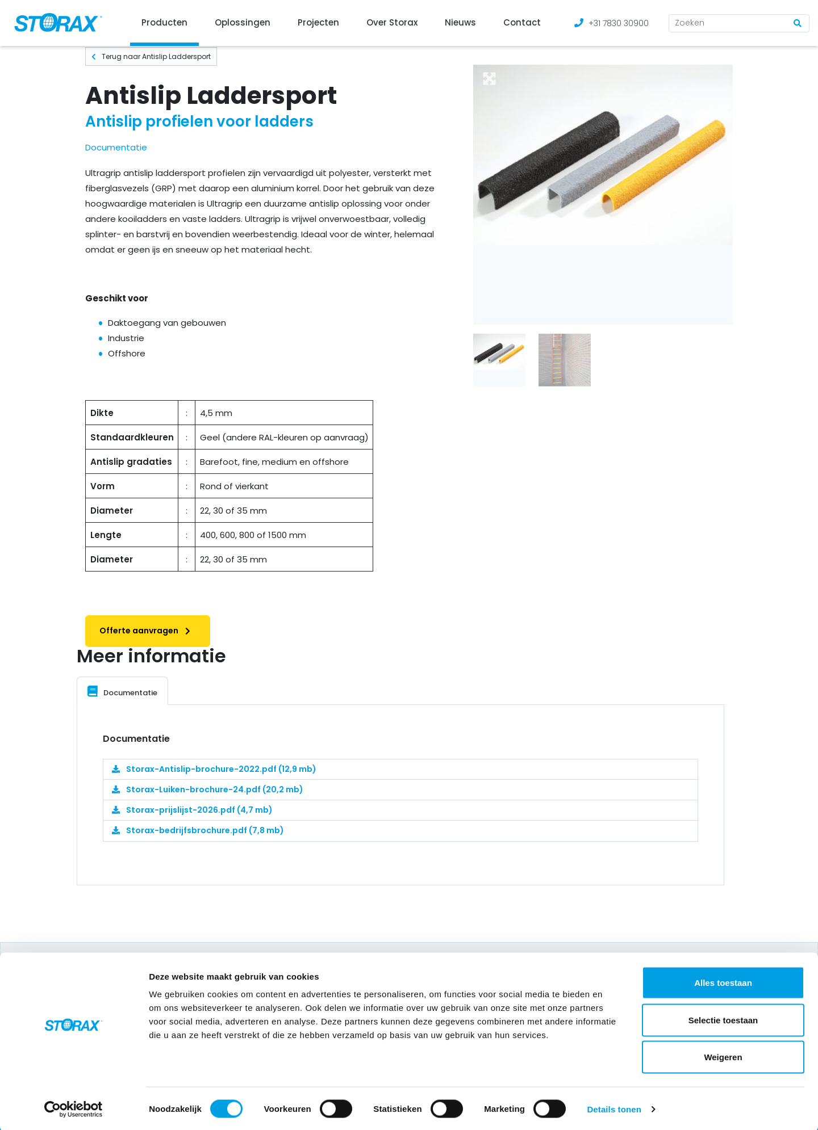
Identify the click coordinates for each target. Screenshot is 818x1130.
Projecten (318, 22)
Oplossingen (242, 22)
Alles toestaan (723, 981)
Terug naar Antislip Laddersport (151, 56)
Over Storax (392, 22)
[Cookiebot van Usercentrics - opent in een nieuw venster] (73, 1107)
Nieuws (460, 22)
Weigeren (723, 1055)
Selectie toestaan (723, 1018)
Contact (522, 22)
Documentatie (116, 147)
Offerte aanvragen (147, 630)
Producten (164, 22)
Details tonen (614, 1107)
